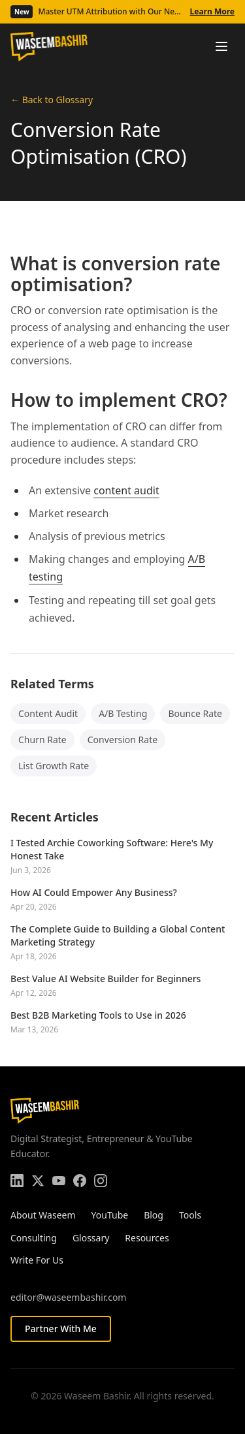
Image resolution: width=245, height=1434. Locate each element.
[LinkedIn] (17, 1180)
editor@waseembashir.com (68, 1297)
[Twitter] (37, 1180)
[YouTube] (58, 1180)
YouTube (110, 1215)
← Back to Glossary (51, 99)
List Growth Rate (53, 765)
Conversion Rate (122, 739)
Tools (190, 1215)
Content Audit (48, 713)
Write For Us (36, 1260)
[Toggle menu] (221, 46)
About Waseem (43, 1215)
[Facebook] (79, 1180)
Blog (153, 1215)
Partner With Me (61, 1328)
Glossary (91, 1238)
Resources (147, 1238)
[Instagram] (100, 1180)
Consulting (33, 1238)
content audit (126, 490)
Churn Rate (42, 739)
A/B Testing (123, 713)
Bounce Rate (195, 713)
